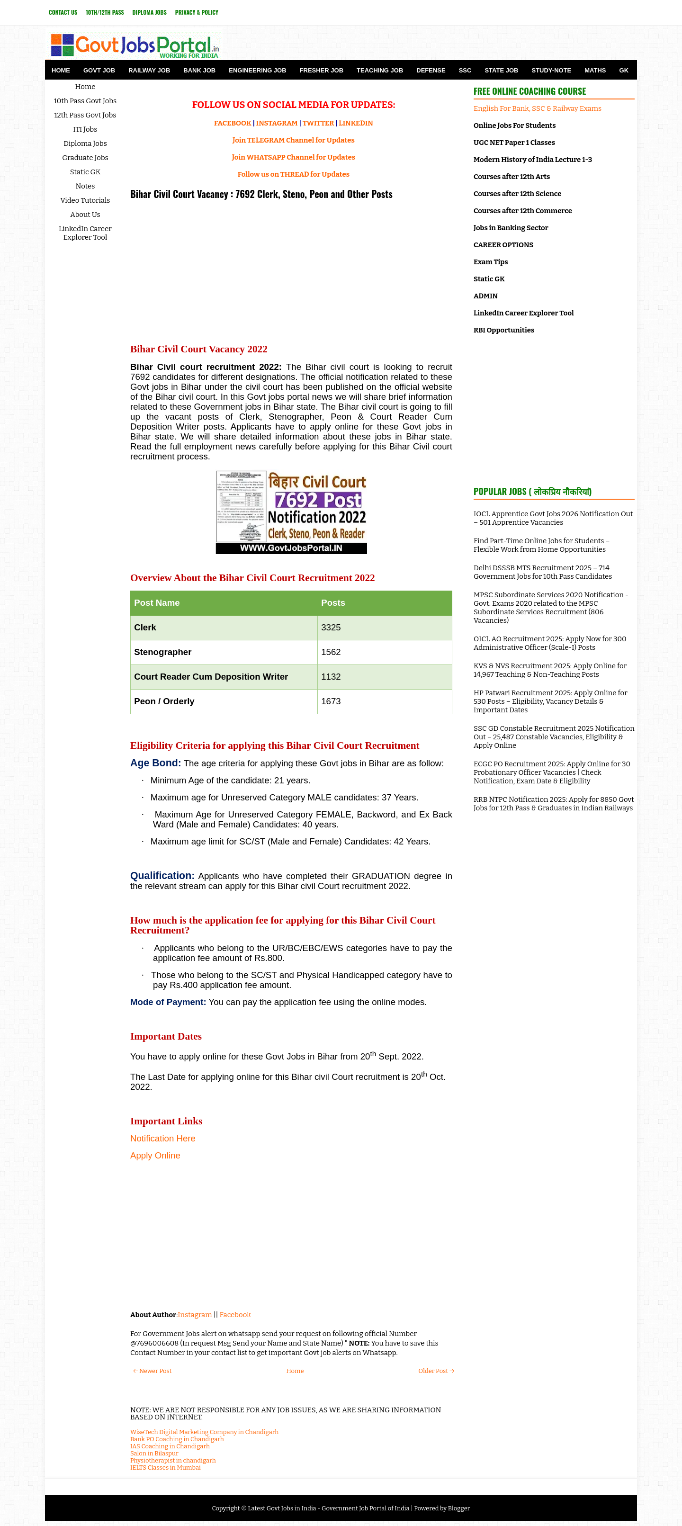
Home (61, 70)
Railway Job (149, 70)
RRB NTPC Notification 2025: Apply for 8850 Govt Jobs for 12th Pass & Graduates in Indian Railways (554, 803)
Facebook (235, 1315)
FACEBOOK (232, 123)
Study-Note (551, 70)
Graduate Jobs (85, 157)
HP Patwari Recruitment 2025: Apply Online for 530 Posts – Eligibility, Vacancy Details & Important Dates (551, 701)
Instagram (195, 1315)
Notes (85, 186)
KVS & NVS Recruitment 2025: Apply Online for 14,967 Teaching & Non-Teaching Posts (550, 670)
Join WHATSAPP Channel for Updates (293, 157)
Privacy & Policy (196, 12)
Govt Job (99, 70)
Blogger (459, 1508)
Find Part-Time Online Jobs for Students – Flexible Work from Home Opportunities (542, 545)
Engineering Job (257, 70)
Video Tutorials (85, 200)
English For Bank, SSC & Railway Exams (537, 108)
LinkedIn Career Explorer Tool (85, 233)
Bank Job (199, 70)
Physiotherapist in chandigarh (173, 1460)
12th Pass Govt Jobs (85, 115)
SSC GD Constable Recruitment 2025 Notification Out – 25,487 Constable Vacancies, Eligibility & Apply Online (554, 737)
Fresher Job (321, 70)
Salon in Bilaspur (154, 1453)
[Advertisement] (291, 272)
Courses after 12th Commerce (523, 210)
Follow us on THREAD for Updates (294, 174)
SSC (465, 70)
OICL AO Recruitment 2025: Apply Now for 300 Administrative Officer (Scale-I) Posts (550, 643)
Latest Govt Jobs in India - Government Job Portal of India (328, 1508)
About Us (85, 214)
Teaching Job (380, 70)
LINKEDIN (356, 123)
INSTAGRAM (277, 123)
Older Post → (436, 1370)
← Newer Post (152, 1370)
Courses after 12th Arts (512, 176)
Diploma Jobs (150, 12)
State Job (501, 70)
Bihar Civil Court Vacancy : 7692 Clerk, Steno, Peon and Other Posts (261, 193)
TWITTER (318, 123)
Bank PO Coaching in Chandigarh (177, 1439)
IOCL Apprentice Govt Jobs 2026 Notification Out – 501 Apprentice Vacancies (553, 518)
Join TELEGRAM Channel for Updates (294, 140)
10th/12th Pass (105, 12)
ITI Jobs (85, 129)
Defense (430, 70)
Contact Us (63, 12)
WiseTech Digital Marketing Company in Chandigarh (204, 1432)
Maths (595, 70)
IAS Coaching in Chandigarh (170, 1446)
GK (624, 70)
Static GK (85, 172)
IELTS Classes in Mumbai (165, 1467)
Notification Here (163, 1138)
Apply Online (155, 1155)
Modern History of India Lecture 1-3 (533, 159)
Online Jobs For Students (515, 125)
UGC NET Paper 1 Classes (514, 142)
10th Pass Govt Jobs (85, 101)
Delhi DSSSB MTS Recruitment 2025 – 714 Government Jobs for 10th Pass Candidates (543, 572)
